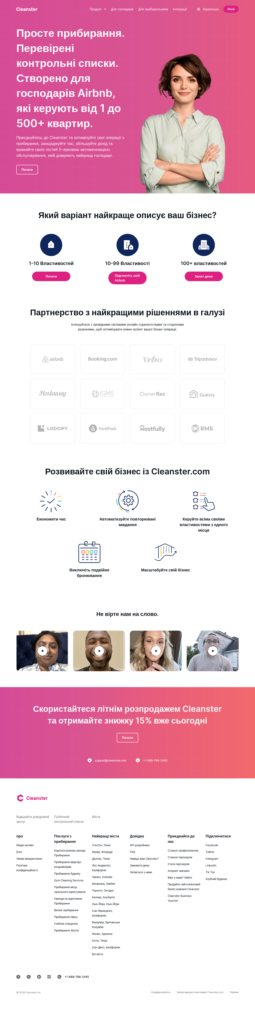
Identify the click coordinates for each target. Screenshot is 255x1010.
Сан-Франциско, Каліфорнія (102, 913)
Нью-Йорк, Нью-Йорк (105, 904)
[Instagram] (49, 977)
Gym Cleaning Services (68, 880)
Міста (96, 817)
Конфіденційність (160, 992)
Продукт (98, 9)
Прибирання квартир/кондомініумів (67, 864)
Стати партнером (178, 864)
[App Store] (145, 976)
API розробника (139, 845)
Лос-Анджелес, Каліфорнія (101, 868)
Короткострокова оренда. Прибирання (70, 853)
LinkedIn (211, 865)
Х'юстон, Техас (101, 845)
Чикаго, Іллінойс (102, 877)
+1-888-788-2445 (152, 760)
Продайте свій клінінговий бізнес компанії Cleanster (184, 887)
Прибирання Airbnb (66, 930)
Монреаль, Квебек (103, 883)
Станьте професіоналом (183, 850)
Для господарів (122, 9)
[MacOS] (201, 976)
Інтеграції (180, 9)
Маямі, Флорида (102, 852)
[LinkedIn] (39, 977)
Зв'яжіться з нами (141, 872)
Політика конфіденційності (27, 868)
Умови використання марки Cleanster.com (200, 992)
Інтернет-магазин (178, 870)
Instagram (212, 858)
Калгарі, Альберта (103, 897)
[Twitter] (29, 977)
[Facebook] (18, 977)
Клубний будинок (216, 879)
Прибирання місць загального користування (70, 889)
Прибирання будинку (67, 873)
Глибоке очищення (66, 923)
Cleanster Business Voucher (179, 898)
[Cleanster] (26, 9)
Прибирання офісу (65, 917)
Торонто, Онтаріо (103, 890)
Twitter (210, 852)
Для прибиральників (153, 9)
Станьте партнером (180, 857)
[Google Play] (173, 976)
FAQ (132, 852)
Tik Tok (210, 872)
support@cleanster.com (107, 760)
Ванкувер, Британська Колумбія (106, 925)
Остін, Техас (99, 940)
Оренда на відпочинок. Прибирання (68, 901)
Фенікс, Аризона (102, 933)
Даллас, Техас (101, 858)
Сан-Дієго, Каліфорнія (106, 947)
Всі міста (97, 954)
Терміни (234, 992)
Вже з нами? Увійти (180, 877)
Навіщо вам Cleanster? (144, 858)
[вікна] (227, 976)
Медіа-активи (24, 845)
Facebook (212, 845)
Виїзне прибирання (66, 910)
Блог (19, 852)
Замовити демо (139, 865)
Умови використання (29, 858)
